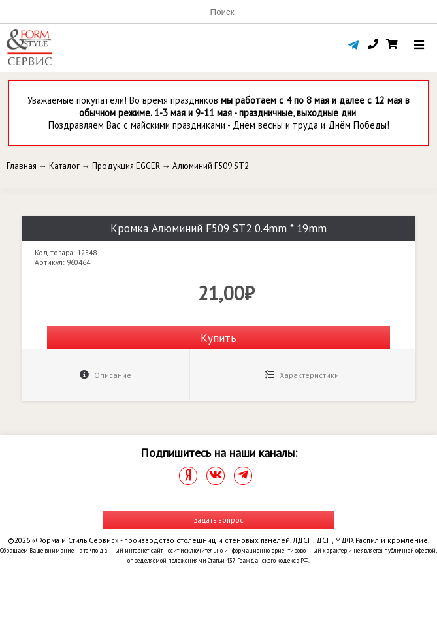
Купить (218, 337)
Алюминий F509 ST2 (210, 166)
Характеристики (302, 375)
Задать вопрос (219, 520)
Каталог (64, 166)
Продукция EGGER (126, 166)
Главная (22, 166)
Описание (105, 375)
